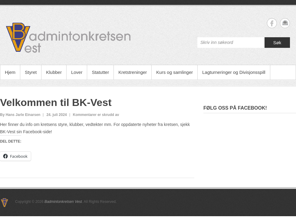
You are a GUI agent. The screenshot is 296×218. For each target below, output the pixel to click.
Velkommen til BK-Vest (55, 102)
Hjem (10, 72)
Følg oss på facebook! (235, 108)
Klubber (54, 72)
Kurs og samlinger (174, 72)
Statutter (100, 72)
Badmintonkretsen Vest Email (285, 23)
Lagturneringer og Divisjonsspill (233, 72)
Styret (31, 72)
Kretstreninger (132, 72)
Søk (277, 42)
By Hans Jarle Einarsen (20, 115)
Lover (77, 72)
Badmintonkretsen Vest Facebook (272, 23)
